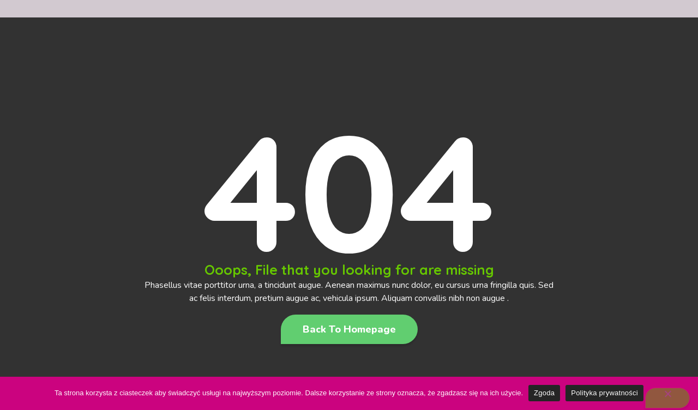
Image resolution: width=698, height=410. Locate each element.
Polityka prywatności (604, 393)
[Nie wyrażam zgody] (667, 398)
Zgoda (544, 393)
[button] (349, 329)
